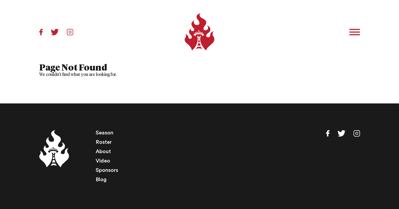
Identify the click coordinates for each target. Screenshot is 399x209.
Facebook (41, 32)
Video (103, 161)
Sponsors (107, 170)
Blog (101, 179)
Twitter (55, 32)
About (103, 151)
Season (104, 133)
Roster (104, 142)
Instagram (70, 32)
